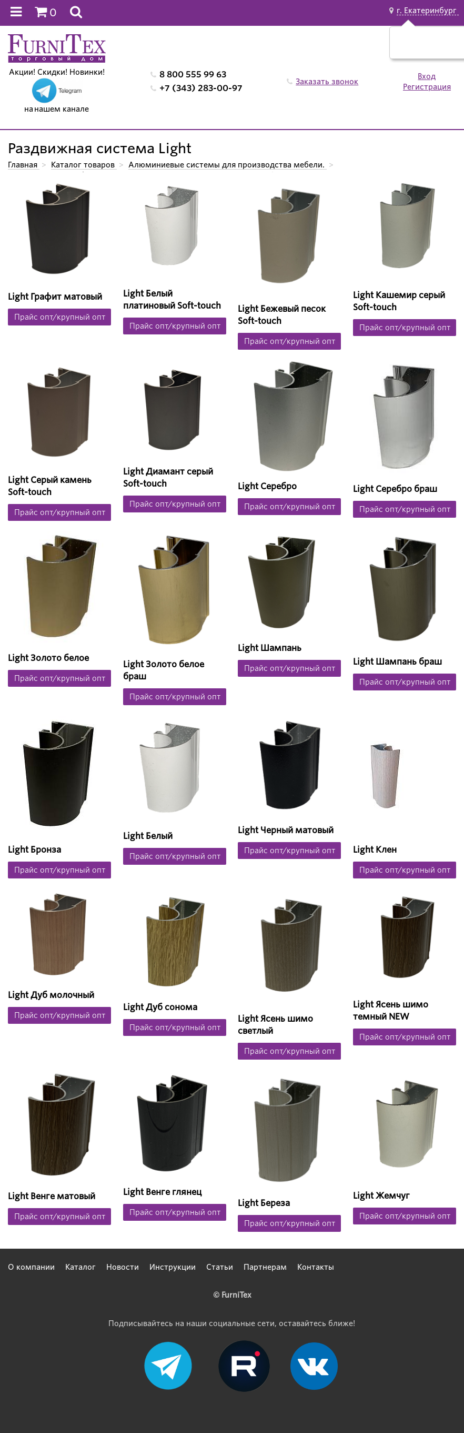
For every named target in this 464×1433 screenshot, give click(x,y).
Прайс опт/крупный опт (59, 317)
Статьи (219, 1267)
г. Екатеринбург (428, 10)
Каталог (80, 1267)
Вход (427, 76)
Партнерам (265, 1267)
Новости (122, 1267)
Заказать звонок (327, 81)
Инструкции (172, 1267)
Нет (442, 48)
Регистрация (427, 87)
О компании (31, 1267)
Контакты (315, 1267)
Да (417, 48)
